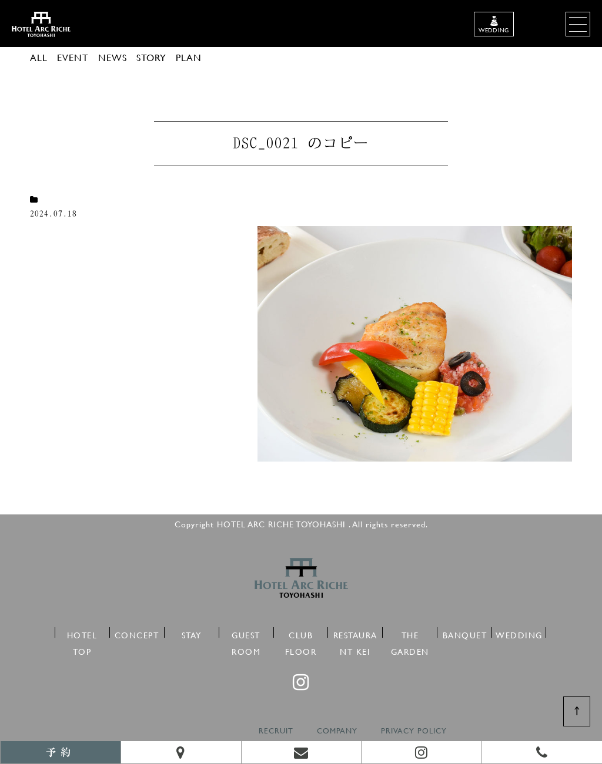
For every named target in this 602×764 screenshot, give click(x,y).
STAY (192, 633)
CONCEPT (137, 633)
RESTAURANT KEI (355, 633)
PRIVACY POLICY (414, 731)
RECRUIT (276, 731)
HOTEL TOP (82, 633)
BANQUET (465, 633)
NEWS (112, 57)
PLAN (189, 57)
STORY (151, 57)
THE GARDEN (410, 633)
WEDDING (519, 633)
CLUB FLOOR (301, 633)
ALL (39, 57)
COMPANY (337, 731)
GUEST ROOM (246, 633)
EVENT (73, 57)
